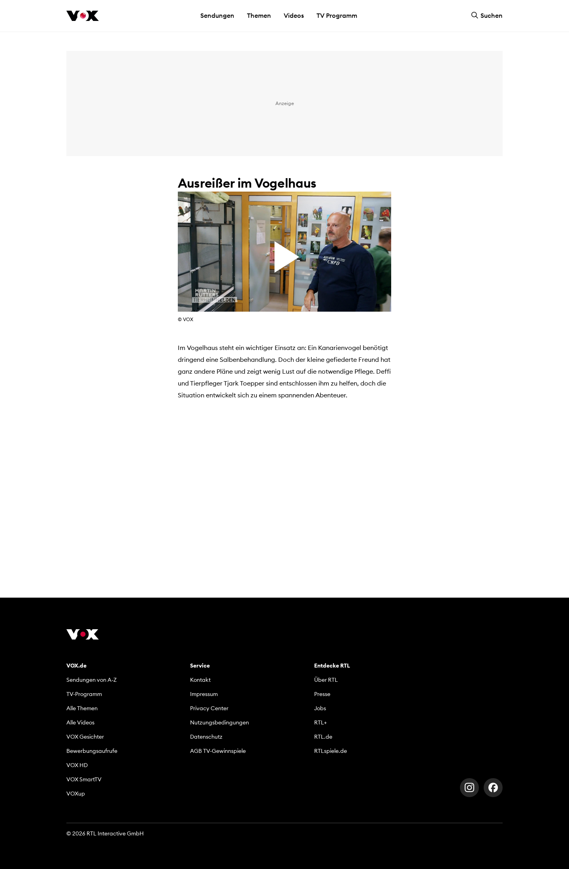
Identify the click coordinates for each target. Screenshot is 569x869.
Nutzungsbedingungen (219, 722)
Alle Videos (80, 722)
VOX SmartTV (84, 779)
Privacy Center (209, 708)
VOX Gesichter (85, 736)
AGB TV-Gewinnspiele (218, 750)
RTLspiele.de (330, 750)
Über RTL (326, 679)
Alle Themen (82, 708)
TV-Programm (84, 694)
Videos (294, 15)
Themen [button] (259, 15)
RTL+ (320, 722)
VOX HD (77, 765)
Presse (322, 694)
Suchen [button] (487, 15)
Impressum (204, 694)
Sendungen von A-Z (91, 679)
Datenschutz (206, 736)
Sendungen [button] (217, 15)
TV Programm (337, 15)
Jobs (320, 708)
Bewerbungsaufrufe (91, 750)
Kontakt (200, 679)
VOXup (75, 793)
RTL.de (323, 736)
